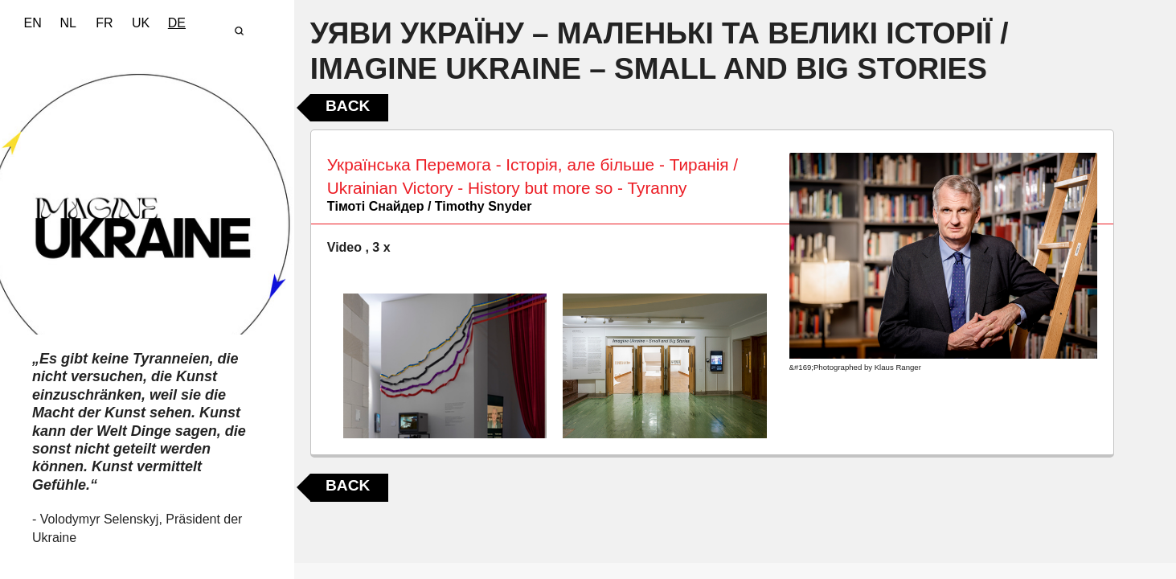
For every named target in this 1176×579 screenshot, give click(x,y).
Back (348, 105)
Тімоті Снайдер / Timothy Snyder (429, 206)
